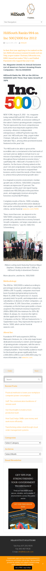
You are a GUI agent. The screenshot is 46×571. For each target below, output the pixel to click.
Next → (38, 371)
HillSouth (23, 43)
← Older (8, 371)
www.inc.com (27, 357)
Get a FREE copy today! (23, 568)
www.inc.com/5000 (31, 209)
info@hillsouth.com (25, 552)
